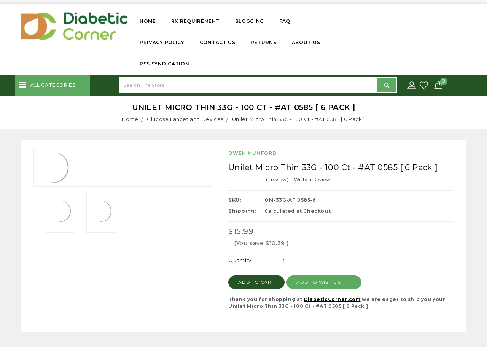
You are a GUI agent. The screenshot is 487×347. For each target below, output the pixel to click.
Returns (264, 42)
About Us (306, 42)
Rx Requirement (195, 21)
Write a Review (312, 179)
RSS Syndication (164, 64)
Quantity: (240, 260)
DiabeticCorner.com (332, 299)
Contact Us (218, 42)
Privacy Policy (162, 42)
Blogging (249, 21)
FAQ (284, 21)
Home (148, 21)
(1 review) (277, 179)
